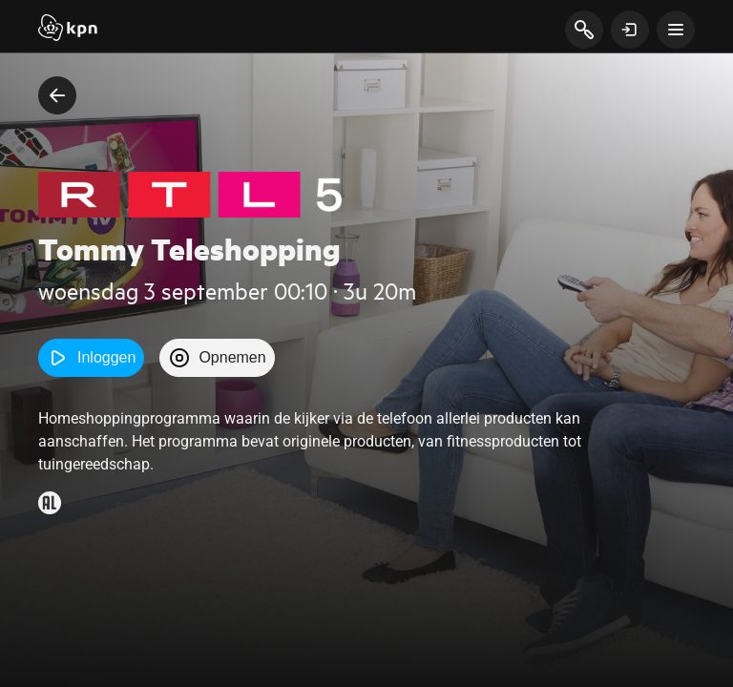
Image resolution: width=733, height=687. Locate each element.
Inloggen (91, 358)
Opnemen (216, 358)
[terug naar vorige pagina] (57, 95)
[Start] (67, 29)
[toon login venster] (630, 29)
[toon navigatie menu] (676, 29)
